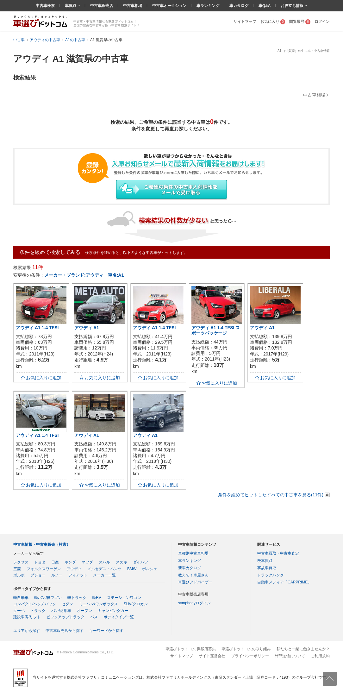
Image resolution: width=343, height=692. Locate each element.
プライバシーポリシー (250, 656)
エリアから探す (26, 630)
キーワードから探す (106, 630)
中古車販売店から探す (65, 630)
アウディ (74, 569)
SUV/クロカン (136, 604)
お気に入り (272, 21)
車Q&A (265, 5)
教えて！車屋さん (193, 575)
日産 (55, 562)
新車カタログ (189, 568)
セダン (67, 604)
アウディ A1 (86, 327)
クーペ (19, 610)
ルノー (57, 575)
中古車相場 (132, 5)
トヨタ (40, 562)
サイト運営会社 (212, 656)
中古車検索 (45, 5)
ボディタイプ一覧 (118, 617)
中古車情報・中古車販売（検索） (41, 544)
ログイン (322, 21)
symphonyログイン (194, 603)
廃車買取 (264, 560)
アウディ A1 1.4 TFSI (37, 327)
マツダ (87, 562)
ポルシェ (149, 569)
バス (94, 617)
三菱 (17, 569)
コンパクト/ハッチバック (34, 604)
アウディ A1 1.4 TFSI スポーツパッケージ (215, 330)
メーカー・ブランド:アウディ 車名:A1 (84, 275)
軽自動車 (20, 597)
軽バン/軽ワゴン (48, 597)
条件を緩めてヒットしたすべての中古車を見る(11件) (270, 494)
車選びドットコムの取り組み (246, 649)
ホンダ (70, 562)
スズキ (121, 562)
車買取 (71, 5)
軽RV (96, 597)
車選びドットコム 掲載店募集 (190, 649)
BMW (131, 569)
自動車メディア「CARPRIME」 (284, 582)
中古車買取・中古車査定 (278, 553)
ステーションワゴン (124, 597)
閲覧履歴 (299, 21)
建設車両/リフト (27, 617)
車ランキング (207, 5)
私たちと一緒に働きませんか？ (303, 649)
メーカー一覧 (104, 575)
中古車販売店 (101, 5)
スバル (104, 562)
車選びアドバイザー (195, 582)
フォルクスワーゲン (44, 569)
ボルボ (19, 575)
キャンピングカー (113, 610)
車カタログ (238, 5)
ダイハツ (140, 562)
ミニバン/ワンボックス (98, 604)
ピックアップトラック (65, 617)
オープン (84, 610)
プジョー (38, 575)
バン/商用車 (61, 610)
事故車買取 (266, 568)
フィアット (77, 575)
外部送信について (290, 656)
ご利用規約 (320, 656)
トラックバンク (270, 575)
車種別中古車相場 (193, 553)
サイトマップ (245, 21)
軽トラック (76, 597)
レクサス (20, 562)
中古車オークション (169, 5)
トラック (38, 610)
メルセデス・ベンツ (104, 569)
